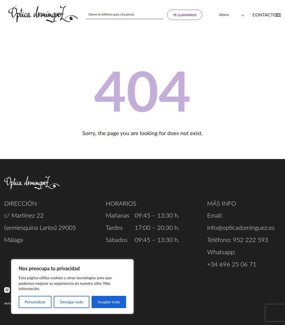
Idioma (224, 14)
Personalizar (35, 301)
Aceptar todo (109, 301)
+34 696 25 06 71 (231, 264)
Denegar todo (71, 301)
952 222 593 (250, 239)
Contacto (264, 14)
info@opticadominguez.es (240, 227)
